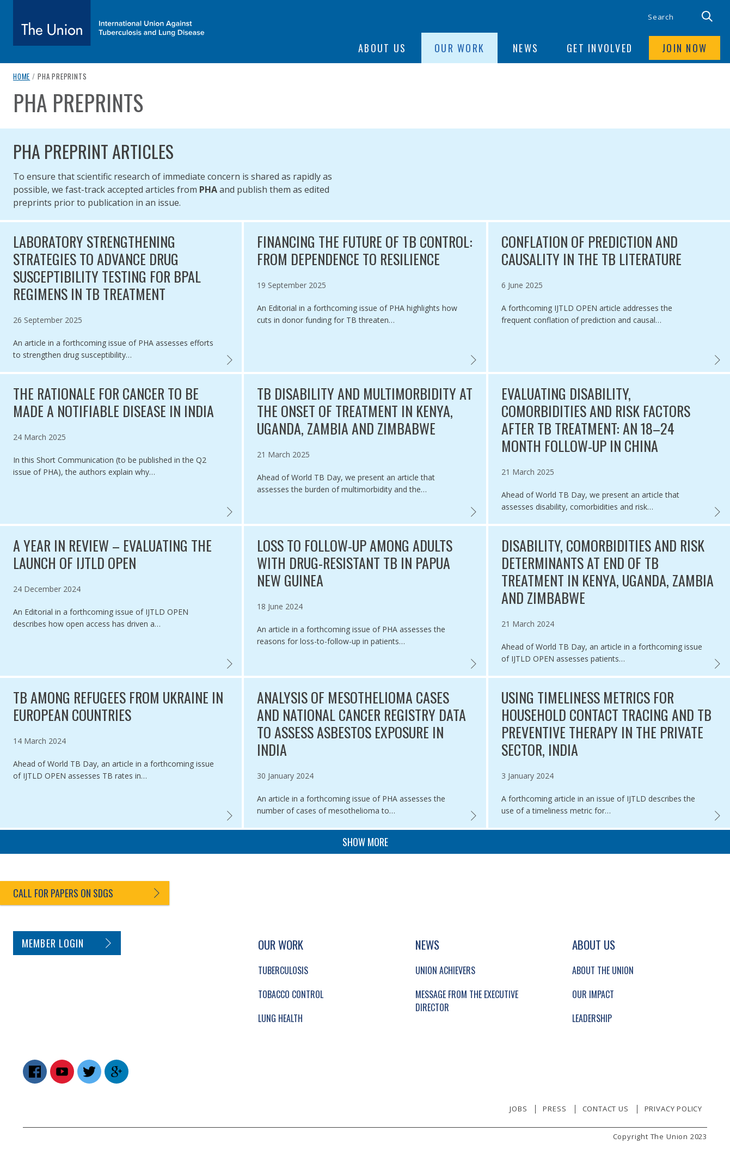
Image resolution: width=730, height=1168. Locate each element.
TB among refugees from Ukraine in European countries (118, 706)
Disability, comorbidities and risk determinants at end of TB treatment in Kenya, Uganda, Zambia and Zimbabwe (607, 572)
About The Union (603, 970)
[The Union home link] (109, 23)
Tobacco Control (290, 994)
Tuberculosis (283, 970)
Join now (684, 48)
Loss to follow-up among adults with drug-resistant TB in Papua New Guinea (354, 563)
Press (554, 1109)
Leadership (592, 1018)
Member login (53, 943)
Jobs (518, 1109)
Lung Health (280, 1018)
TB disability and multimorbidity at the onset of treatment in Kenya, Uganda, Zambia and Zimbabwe (365, 411)
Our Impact (593, 994)
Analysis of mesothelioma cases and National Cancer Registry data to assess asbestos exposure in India (361, 724)
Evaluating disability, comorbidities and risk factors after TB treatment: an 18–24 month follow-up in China (595, 420)
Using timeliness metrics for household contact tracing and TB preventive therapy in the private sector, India (606, 724)
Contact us (605, 1109)
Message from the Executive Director (466, 1001)
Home (21, 76)
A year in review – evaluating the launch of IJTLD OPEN (112, 554)
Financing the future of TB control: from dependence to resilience (365, 250)
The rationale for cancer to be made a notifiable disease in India (113, 402)
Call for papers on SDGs (63, 893)
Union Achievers (445, 970)
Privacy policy (673, 1109)
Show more (365, 842)
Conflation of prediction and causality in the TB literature (591, 250)
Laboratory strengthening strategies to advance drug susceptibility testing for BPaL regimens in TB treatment (107, 268)
